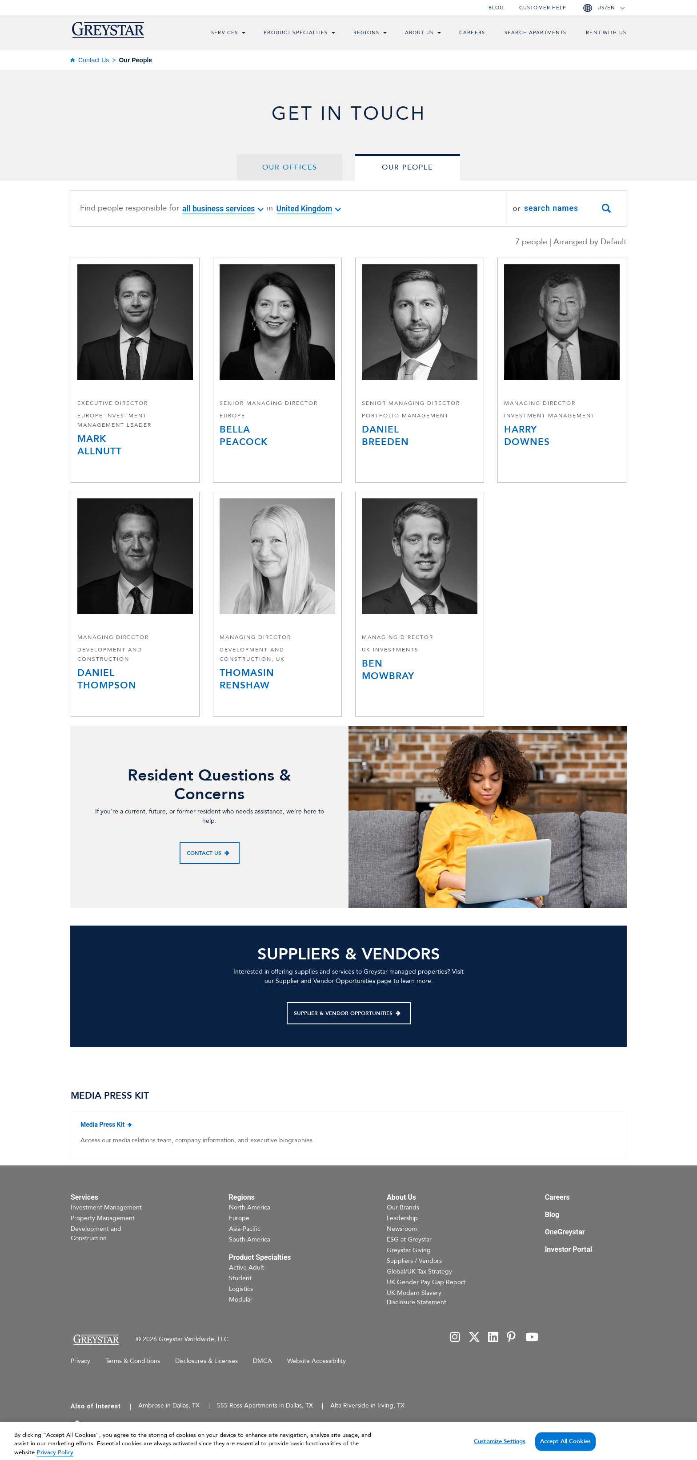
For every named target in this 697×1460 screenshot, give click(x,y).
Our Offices (289, 167)
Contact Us (93, 60)
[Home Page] (96, 1340)
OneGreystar (565, 1232)
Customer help (542, 7)
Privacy (80, 1361)
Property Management (103, 1218)
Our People (407, 167)
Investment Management (106, 1207)
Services (224, 32)
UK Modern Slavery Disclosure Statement (416, 1297)
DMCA (262, 1361)
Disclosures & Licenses (206, 1361)
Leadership (402, 1218)
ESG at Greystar (409, 1239)
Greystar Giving (409, 1250)
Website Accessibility (316, 1361)
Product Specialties (296, 32)
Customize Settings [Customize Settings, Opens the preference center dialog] (499, 1450)
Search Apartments (535, 32)
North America (249, 1207)
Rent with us (606, 32)
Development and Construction (96, 1233)
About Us (419, 32)
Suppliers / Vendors (414, 1261)
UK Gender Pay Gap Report (426, 1282)
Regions (366, 32)
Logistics (241, 1289)
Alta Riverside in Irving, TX (367, 1405)
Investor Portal (568, 1249)
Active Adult (246, 1267)
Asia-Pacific (244, 1229)
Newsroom (402, 1229)
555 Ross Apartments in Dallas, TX (265, 1405)
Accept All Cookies (565, 1450)
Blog (496, 7)
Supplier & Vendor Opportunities (343, 1013)
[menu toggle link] (243, 34)
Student (240, 1278)
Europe (239, 1218)
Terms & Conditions (132, 1361)
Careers (472, 32)
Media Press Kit (134, 1124)
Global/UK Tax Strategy (419, 1271)
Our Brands (403, 1207)
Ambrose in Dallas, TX (169, 1405)
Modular (240, 1299)
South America (249, 1239)
